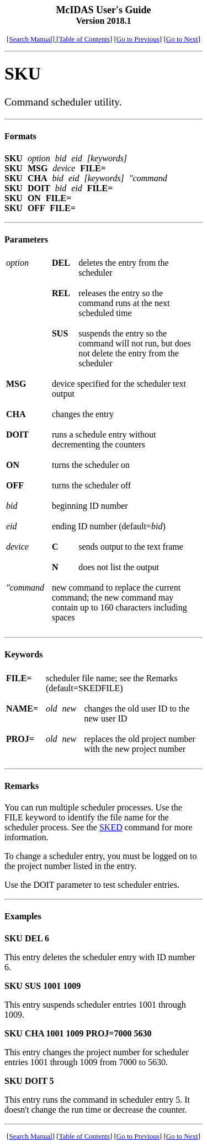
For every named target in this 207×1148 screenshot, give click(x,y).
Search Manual (30, 1136)
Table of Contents (84, 39)
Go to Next (182, 39)
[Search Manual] (31, 39)
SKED (111, 827)
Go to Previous (138, 39)
